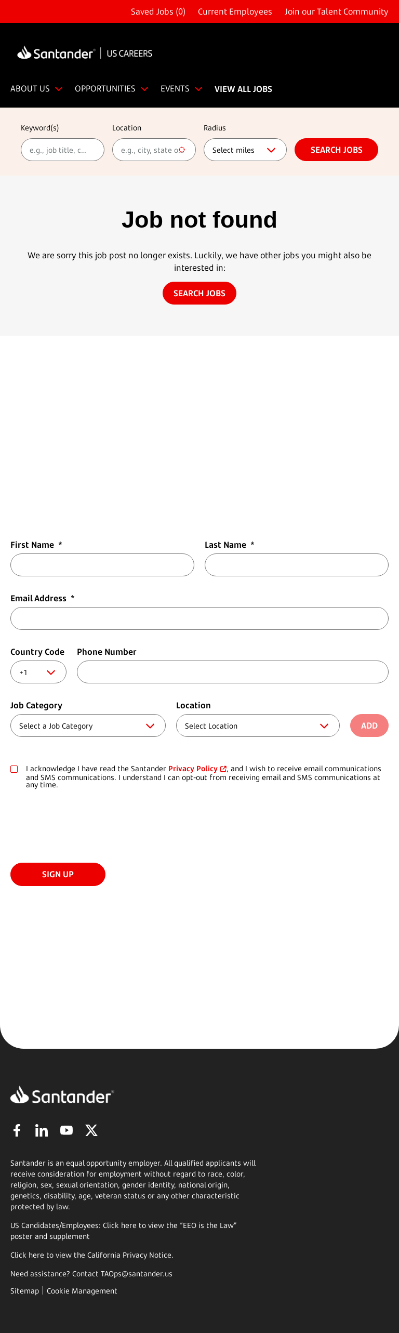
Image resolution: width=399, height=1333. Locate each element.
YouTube (66, 1130)
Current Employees (235, 11)
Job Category (36, 705)
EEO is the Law (208, 1225)
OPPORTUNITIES (105, 88)
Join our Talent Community (337, 11)
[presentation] (89, 827)
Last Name (230, 544)
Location (126, 128)
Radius (215, 128)
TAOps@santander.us (136, 1273)
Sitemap (24, 1291)
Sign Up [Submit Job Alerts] (58, 874)
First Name (36, 544)
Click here (27, 1255)
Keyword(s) (40, 128)
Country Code (37, 651)
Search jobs (337, 149)
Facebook (16, 1130)
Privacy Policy (193, 768)
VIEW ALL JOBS (243, 89)
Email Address (42, 598)
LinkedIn (41, 1130)
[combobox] (154, 149)
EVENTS (175, 88)
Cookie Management (82, 1291)
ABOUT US (30, 88)
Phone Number (107, 651)
